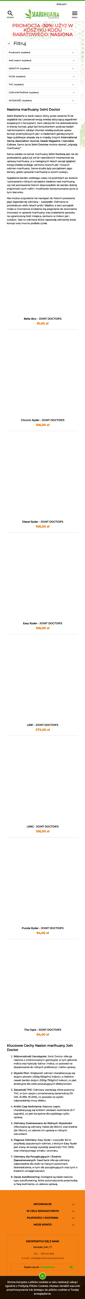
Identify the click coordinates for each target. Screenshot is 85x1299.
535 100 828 (42, 1253)
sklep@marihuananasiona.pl (42, 1258)
